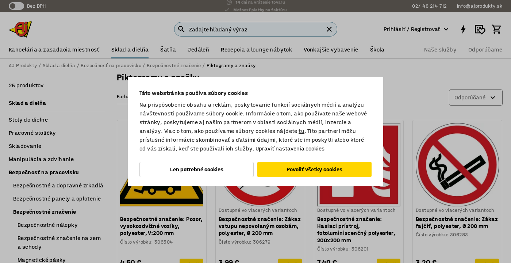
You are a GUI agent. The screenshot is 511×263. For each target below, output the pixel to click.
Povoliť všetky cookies (314, 169)
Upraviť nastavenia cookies (290, 148)
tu (301, 130)
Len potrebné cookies (196, 169)
